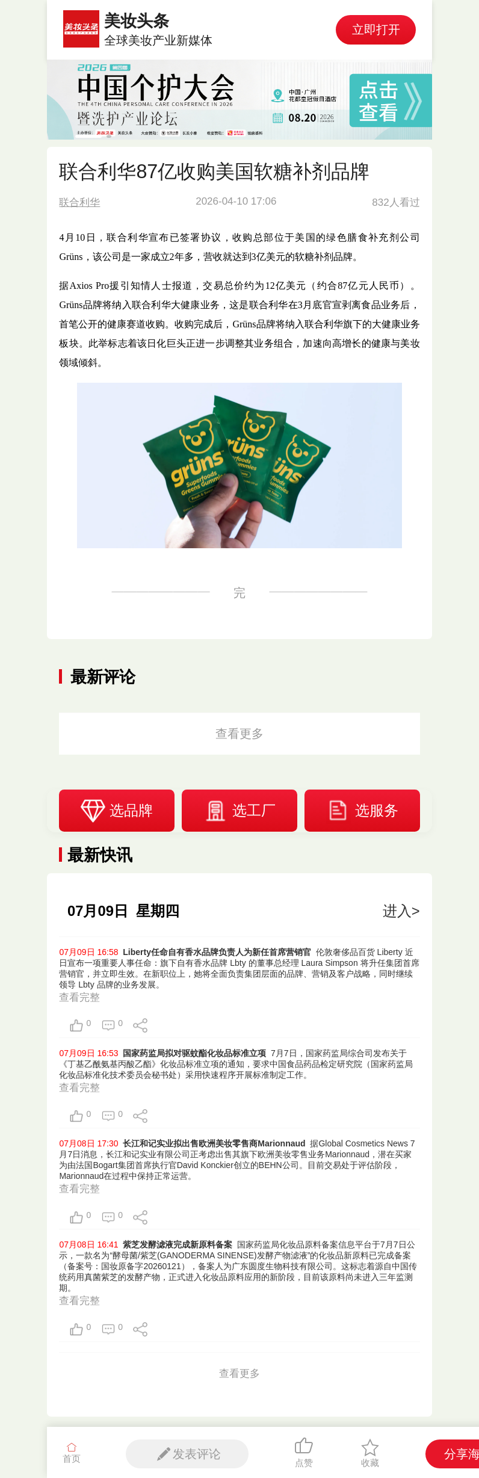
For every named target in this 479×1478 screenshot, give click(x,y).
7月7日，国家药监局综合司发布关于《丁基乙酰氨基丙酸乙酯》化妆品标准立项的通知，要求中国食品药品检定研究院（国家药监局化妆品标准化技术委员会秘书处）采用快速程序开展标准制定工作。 (236, 1064)
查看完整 (79, 997)
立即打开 (376, 29)
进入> (401, 911)
